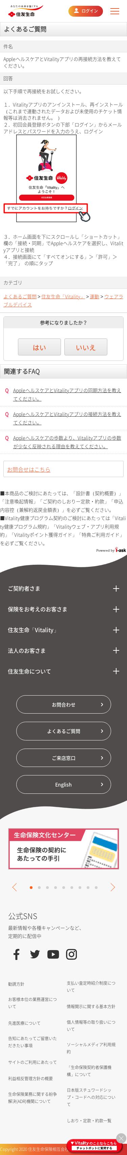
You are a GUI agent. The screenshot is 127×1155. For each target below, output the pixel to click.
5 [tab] (63, 887)
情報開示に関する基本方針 (91, 1006)
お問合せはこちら (28, 469)
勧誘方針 (16, 984)
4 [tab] (55, 887)
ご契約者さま (24, 588)
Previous (16, 887)
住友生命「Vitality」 (63, 296)
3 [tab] (47, 887)
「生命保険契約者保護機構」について (89, 1071)
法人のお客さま (27, 650)
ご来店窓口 (64, 757)
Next (111, 887)
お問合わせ (64, 704)
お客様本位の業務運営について (32, 1003)
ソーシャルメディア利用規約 (91, 1048)
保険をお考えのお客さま (37, 609)
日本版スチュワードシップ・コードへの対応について (91, 1097)
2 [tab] (39, 887)
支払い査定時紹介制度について (91, 986)
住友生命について (29, 671)
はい (39, 347)
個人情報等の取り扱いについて (91, 1025)
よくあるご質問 (20, 296)
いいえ (86, 347)
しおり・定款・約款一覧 (89, 1121)
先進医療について (24, 1023)
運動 (94, 296)
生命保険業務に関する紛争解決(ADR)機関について (32, 1097)
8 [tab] (88, 887)
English (63, 784)
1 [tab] (31, 887)
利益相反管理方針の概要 (30, 1078)
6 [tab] (71, 887)
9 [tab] (96, 887)
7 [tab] (80, 887)
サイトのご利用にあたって (32, 1062)
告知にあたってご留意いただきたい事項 (32, 1042)
